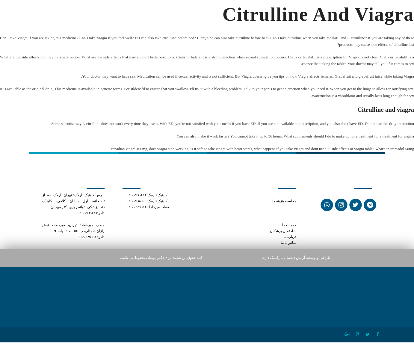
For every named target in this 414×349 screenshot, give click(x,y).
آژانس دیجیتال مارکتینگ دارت (283, 258)
